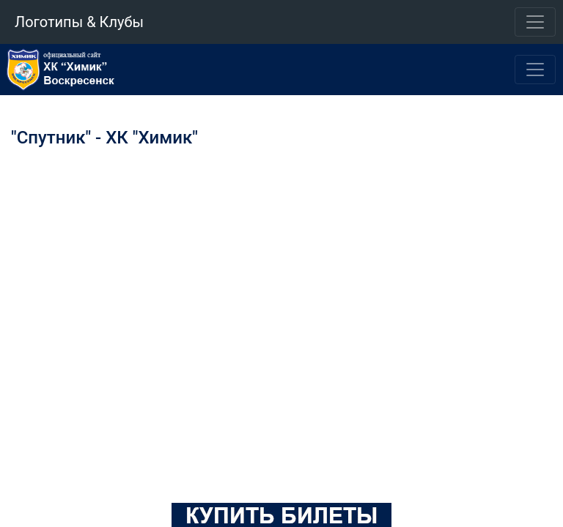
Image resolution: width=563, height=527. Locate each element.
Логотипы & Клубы (79, 22)
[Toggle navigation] (535, 22)
